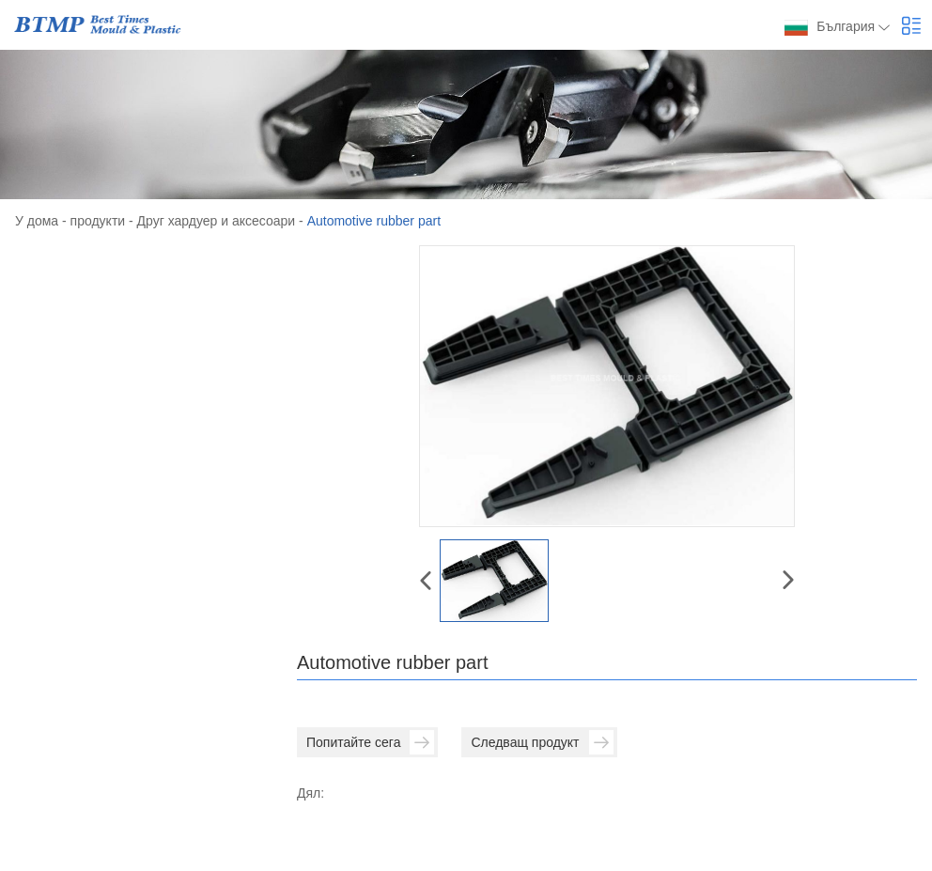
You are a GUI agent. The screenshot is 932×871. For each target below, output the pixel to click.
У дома (36, 220)
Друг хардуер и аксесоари (216, 220)
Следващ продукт (542, 742)
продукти (98, 220)
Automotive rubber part (374, 220)
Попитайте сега (370, 742)
